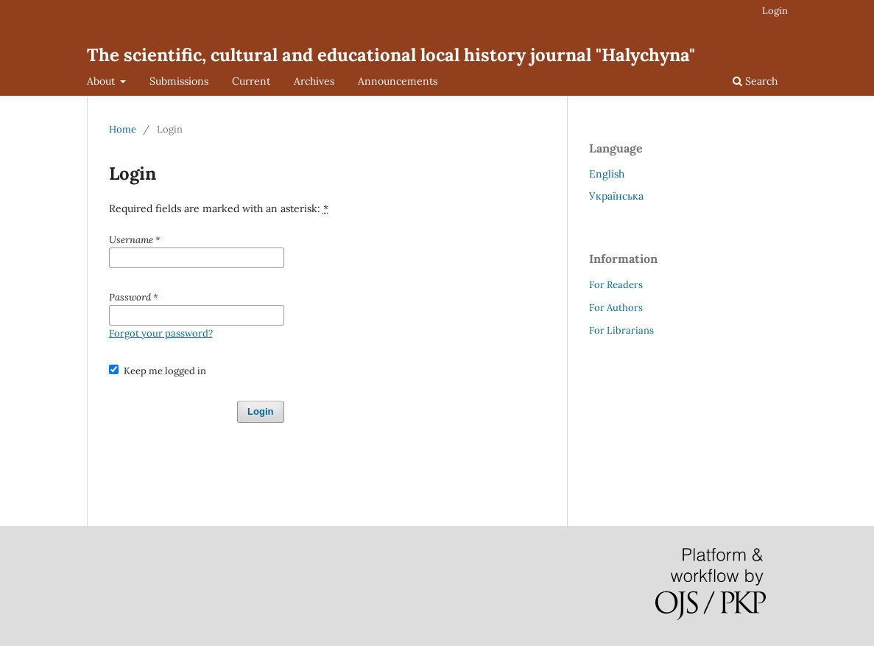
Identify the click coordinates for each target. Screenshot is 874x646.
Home (122, 129)
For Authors (616, 307)
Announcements (397, 81)
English (606, 173)
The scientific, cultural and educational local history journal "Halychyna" (391, 54)
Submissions (178, 81)
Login (775, 10)
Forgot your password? (161, 333)
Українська (616, 196)
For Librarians (621, 330)
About (102, 81)
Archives (314, 81)
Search (755, 81)
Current (251, 81)
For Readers (616, 284)
